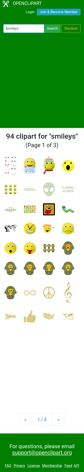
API (76, 466)
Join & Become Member (59, 12)
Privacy (19, 466)
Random (71, 28)
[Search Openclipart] (23, 28)
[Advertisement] (42, 80)
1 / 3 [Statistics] (42, 419)
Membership (52, 466)
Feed (68, 466)
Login (30, 12)
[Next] (58, 419)
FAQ (8, 466)
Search (52, 28)
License (34, 466)
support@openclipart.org (42, 452)
